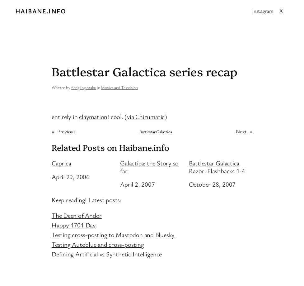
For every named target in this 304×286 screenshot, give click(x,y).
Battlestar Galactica (155, 132)
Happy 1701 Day (74, 225)
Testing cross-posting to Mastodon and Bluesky (113, 234)
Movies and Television (119, 87)
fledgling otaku (83, 87)
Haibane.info (40, 11)
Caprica (61, 163)
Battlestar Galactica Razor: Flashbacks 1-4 (217, 166)
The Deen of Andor (77, 215)
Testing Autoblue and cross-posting (98, 244)
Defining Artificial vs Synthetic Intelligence (107, 254)
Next (241, 131)
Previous (66, 131)
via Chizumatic (146, 116)
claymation (93, 116)
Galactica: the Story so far (149, 166)
